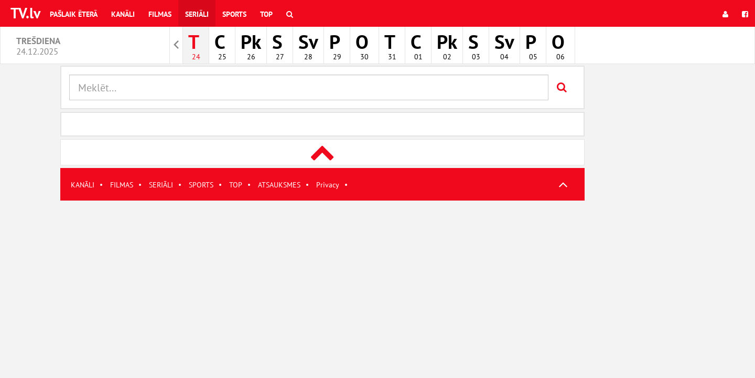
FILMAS (121, 184)
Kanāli (123, 14)
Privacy (327, 184)
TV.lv (25, 13)
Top (266, 14)
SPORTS (201, 184)
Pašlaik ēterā (74, 14)
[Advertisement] (322, 274)
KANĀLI (82, 184)
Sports (234, 14)
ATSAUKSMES (279, 184)
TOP (235, 184)
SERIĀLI (161, 184)
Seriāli (197, 14)
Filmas (159, 14)
